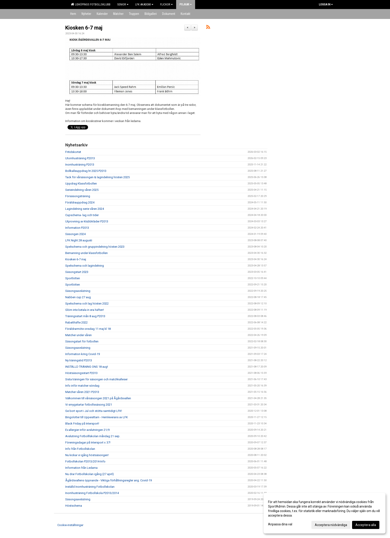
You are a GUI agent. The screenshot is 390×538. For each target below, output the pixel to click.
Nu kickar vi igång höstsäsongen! (87, 455)
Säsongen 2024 (75, 234)
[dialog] (324, 513)
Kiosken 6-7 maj (84, 28)
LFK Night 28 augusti (78, 240)
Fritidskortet (73, 152)
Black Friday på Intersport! (82, 423)
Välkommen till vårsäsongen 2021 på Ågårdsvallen (98, 398)
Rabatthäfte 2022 (76, 322)
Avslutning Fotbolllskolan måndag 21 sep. (92, 436)
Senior (122, 4)
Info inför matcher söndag (82, 385)
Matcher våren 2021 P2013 (82, 392)
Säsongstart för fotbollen (81, 341)
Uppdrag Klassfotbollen (81, 183)
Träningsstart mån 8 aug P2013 (85, 316)
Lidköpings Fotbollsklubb (90, 4)
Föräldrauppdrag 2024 (79, 202)
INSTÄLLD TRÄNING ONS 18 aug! (86, 366)
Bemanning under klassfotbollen (86, 253)
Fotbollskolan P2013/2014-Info (85, 461)
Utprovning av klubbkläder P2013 (86, 221)
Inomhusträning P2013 (79, 164)
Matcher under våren (78, 335)
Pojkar (186, 4)
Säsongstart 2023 (76, 272)
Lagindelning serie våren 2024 (84, 208)
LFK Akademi (144, 4)
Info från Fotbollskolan (80, 448)
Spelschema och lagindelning (84, 265)
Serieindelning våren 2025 (81, 190)
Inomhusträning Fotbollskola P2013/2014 (92, 493)
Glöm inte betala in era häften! (84, 310)
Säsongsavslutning (77, 291)
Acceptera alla (365, 525)
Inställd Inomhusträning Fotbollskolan (89, 486)
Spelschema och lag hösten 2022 (87, 303)
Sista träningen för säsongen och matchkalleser (96, 379)
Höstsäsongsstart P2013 (81, 373)
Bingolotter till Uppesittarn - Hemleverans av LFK (96, 417)
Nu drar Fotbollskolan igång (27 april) (89, 474)
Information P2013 (77, 227)
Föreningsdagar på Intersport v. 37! (87, 442)
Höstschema (73, 505)
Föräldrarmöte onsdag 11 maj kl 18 (88, 328)
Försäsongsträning (77, 196)
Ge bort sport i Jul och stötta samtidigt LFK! (93, 411)
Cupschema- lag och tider (82, 215)
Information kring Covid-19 (82, 354)
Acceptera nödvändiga (331, 525)
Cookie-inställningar (70, 525)
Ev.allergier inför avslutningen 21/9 (87, 430)
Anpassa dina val (280, 524)
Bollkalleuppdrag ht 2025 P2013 (85, 171)
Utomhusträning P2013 (80, 158)
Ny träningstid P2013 (78, 360)
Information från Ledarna (81, 467)
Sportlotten (72, 278)
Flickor (166, 4)
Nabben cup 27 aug (78, 297)
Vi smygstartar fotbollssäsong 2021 (88, 404)
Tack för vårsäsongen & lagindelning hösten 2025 (97, 177)
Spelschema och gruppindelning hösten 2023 (94, 246)
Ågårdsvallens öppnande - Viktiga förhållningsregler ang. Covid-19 (108, 480)
